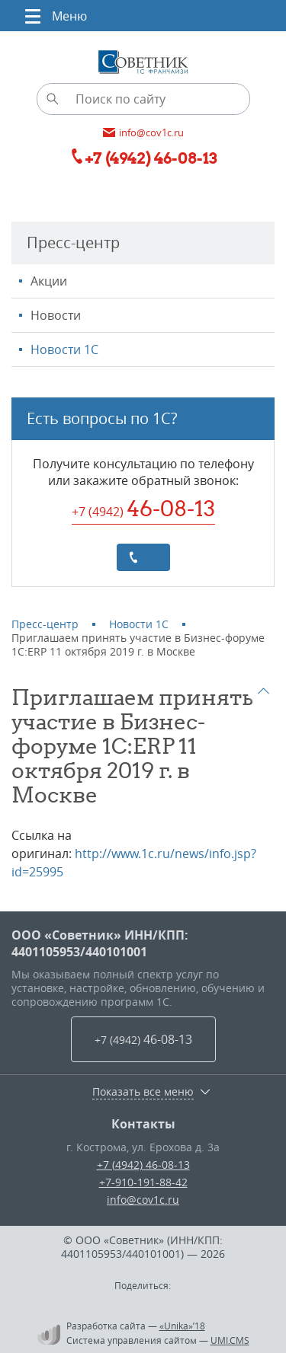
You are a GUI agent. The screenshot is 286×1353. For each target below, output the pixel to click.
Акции (49, 281)
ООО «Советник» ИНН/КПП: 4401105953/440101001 (99, 943)
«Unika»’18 (182, 1325)
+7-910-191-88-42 (143, 1182)
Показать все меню (143, 1092)
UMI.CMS (229, 1340)
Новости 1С (64, 349)
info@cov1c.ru (143, 1199)
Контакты (143, 1123)
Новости (56, 315)
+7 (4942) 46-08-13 (143, 1164)
